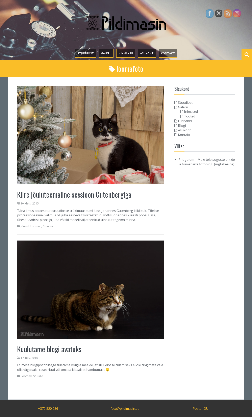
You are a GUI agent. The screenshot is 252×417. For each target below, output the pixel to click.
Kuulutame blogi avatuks (49, 348)
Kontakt (168, 53)
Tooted (189, 116)
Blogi (182, 125)
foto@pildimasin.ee (124, 408)
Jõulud (25, 226)
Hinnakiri (126, 53)
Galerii (106, 53)
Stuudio (48, 226)
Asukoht (147, 53)
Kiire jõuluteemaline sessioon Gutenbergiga (74, 194)
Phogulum (186, 159)
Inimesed (191, 111)
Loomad (35, 226)
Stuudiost (85, 53)
